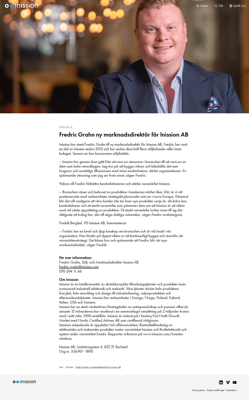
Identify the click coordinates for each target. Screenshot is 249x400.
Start (61, 367)
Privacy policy (198, 390)
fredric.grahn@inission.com (79, 266)
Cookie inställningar (215, 390)
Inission (21, 6)
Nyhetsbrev (231, 390)
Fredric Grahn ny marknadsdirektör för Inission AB (123, 134)
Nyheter (69, 367)
